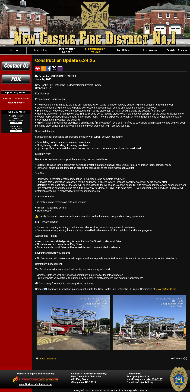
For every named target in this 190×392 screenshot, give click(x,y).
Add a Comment (47, 358)
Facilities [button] (122, 50)
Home (13, 50)
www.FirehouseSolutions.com (35, 384)
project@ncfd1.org (166, 289)
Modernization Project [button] (94, 50)
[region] (95, 50)
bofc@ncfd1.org (144, 382)
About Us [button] (40, 50)
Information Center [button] (67, 50)
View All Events (16, 102)
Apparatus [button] (149, 50)
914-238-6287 (154, 379)
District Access (176, 50)
